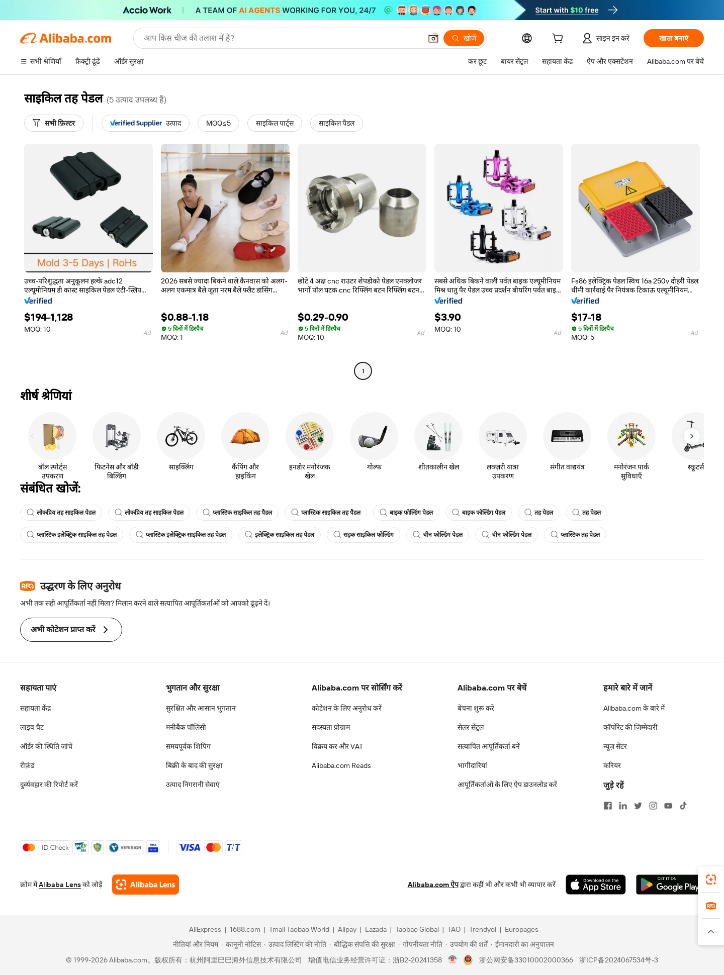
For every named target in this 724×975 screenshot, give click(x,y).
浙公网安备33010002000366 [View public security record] (526, 960)
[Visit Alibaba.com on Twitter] (638, 805)
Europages (521, 929)
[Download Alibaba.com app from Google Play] (670, 884)
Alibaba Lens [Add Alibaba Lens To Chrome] (60, 885)
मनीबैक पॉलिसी (186, 727)
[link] (711, 879)
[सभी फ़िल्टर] (53, 123)
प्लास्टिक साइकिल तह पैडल (237, 513)
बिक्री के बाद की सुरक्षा (194, 765)
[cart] (559, 40)
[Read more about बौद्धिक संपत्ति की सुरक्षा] (362, 944)
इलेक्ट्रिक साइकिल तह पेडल (279, 535)
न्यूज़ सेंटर (615, 746)
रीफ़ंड (27, 765)
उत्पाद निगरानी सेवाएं (193, 785)
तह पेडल (538, 513)
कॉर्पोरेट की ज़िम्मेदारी (630, 727)
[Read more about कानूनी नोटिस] (241, 944)
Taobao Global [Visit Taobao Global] (417, 929)
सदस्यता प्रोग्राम (331, 727)
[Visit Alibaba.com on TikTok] (683, 805)
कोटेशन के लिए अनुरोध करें (347, 708)
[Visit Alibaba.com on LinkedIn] (622, 805)
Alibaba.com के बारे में (634, 708)
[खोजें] (463, 38)
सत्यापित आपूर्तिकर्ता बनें (489, 746)
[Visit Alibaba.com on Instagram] (653, 805)
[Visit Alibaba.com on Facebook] (607, 805)
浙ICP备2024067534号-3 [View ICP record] (618, 960)
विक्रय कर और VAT (337, 746)
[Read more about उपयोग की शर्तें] (466, 944)
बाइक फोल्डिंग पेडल (406, 513)
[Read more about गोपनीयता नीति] (420, 944)
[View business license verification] (453, 960)
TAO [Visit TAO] (454, 929)
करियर (612, 765)
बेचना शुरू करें (476, 708)
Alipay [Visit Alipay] (347, 929)
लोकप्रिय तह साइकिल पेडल (61, 513)
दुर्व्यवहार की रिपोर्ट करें (49, 785)
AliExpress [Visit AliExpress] (205, 929)
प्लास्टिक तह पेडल (575, 535)
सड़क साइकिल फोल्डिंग (363, 535)
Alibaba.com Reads (341, 765)
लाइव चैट (32, 727)
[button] (433, 38)
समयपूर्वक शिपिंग (188, 746)
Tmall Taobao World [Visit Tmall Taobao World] (299, 929)
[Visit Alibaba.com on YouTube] (668, 805)
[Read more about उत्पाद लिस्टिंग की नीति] (295, 944)
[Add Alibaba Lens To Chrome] (145, 884)
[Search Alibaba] (281, 38)
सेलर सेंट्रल (471, 727)
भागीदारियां (472, 765)
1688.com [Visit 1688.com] (245, 929)
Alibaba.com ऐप (433, 885)
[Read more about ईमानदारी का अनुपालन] (522, 944)
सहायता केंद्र (35, 708)
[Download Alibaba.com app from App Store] (596, 884)
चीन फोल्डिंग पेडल (438, 535)
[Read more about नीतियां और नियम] (194, 944)
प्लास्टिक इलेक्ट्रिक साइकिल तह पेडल (72, 535)
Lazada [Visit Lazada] (376, 929)
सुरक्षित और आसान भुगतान (201, 708)
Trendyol (482, 929)
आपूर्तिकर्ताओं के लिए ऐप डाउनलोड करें (507, 785)
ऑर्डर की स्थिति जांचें (46, 746)
